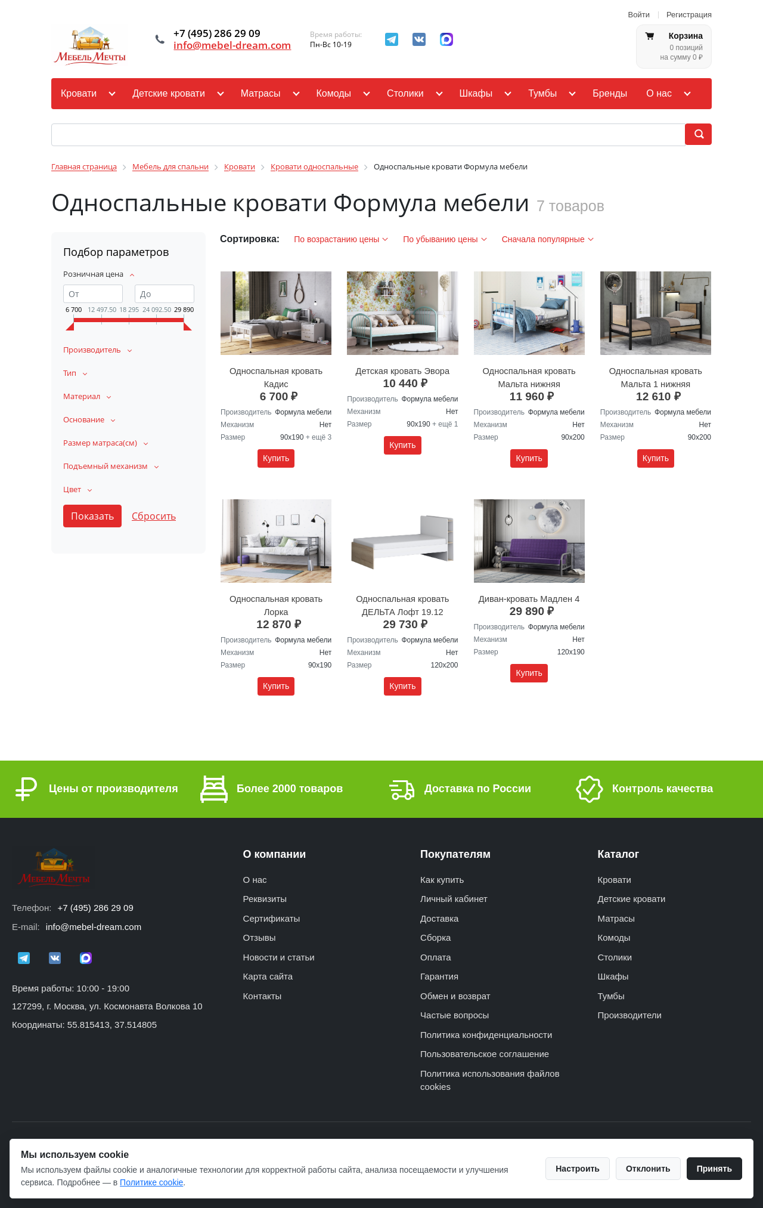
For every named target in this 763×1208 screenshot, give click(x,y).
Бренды (610, 93)
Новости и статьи (279, 954)
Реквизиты (265, 895)
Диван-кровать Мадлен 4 (529, 595)
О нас (659, 93)
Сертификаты (271, 915)
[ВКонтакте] (425, 39)
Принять (714, 1168)
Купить (276, 456)
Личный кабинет (454, 895)
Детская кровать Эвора (403, 369)
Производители (630, 1011)
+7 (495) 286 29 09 (96, 903)
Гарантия (439, 973)
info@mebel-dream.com (235, 45)
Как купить (442, 876)
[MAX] (452, 39)
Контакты (262, 992)
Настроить (578, 1168)
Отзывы (259, 934)
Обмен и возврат (455, 992)
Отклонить (648, 1168)
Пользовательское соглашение (484, 1050)
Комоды (334, 93)
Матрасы (261, 93)
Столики (405, 93)
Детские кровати (168, 93)
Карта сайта (268, 973)
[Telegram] (397, 39)
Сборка (435, 934)
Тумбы (542, 93)
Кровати (79, 93)
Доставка (439, 915)
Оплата (435, 954)
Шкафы (476, 93)
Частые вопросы (454, 1011)
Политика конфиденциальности (486, 1031)
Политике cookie (151, 1182)
